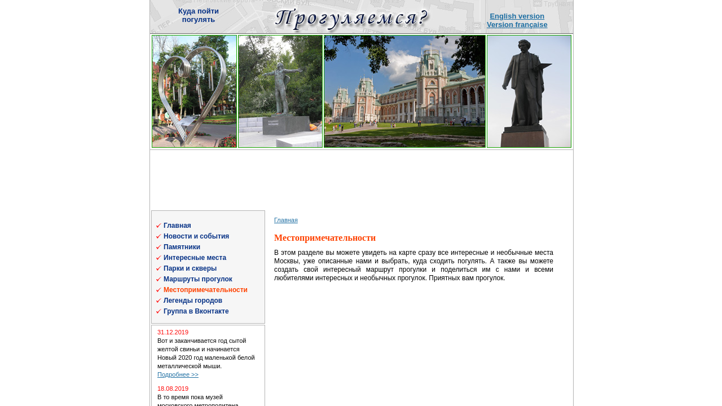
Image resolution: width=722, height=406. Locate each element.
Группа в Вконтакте (196, 311)
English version (517, 16)
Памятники (182, 247)
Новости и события (196, 236)
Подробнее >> (178, 374)
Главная (177, 226)
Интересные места (195, 258)
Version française (517, 24)
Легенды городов (193, 300)
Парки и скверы (190, 268)
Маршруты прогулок (198, 279)
